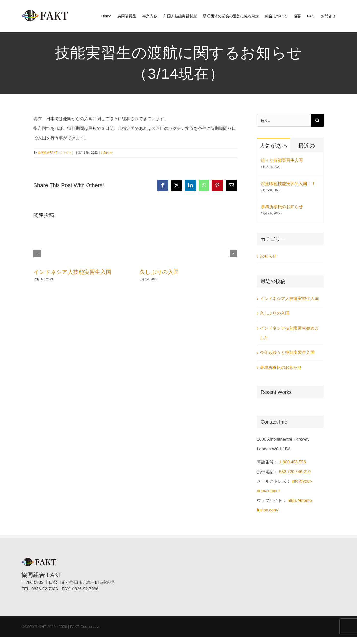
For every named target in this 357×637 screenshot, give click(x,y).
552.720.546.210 (295, 471)
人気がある (274, 146)
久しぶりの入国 (159, 272)
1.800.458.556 (292, 462)
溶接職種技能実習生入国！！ (288, 183)
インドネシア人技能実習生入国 (72, 272)
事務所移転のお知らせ (282, 206)
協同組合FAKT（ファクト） (56, 152)
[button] (37, 253)
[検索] (317, 120)
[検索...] (284, 120)
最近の (306, 146)
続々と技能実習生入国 (282, 160)
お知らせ (107, 152)
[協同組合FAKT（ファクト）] (44, 11)
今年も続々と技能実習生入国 (287, 352)
